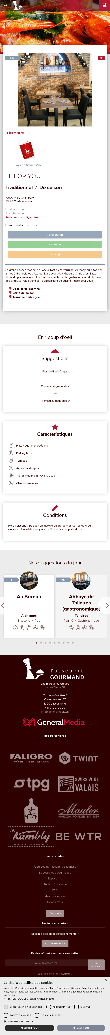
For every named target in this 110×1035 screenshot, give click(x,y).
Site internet (15, 213)
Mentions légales (55, 896)
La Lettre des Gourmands (55, 872)
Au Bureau (29, 597)
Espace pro (55, 878)
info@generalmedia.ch (55, 712)
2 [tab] (41, 642)
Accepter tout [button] (30, 1027)
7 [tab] (63, 642)
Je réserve (55, 234)
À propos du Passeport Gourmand (55, 867)
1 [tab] (36, 642)
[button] (55, 999)
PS (12, 58)
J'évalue (55, 244)
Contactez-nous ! (55, 943)
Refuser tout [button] (81, 1027)
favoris (55, 254)
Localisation (15, 209)
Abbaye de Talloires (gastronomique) (81, 603)
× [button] (106, 980)
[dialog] (55, 1006)
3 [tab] (45, 642)
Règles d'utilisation (55, 884)
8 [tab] (68, 642)
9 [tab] (72, 642)
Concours (55, 913)
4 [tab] (50, 642)
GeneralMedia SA (55, 687)
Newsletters (55, 902)
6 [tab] (59, 642)
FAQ (55, 890)
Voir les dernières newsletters (55, 973)
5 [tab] (54, 642)
